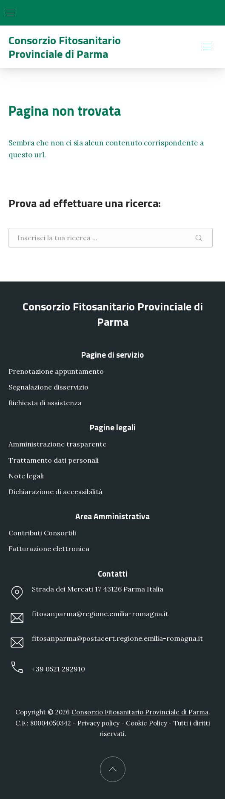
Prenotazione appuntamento (56, 371)
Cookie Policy (146, 723)
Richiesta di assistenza (45, 402)
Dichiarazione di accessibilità (56, 491)
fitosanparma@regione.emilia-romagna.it (88, 617)
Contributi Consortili (42, 533)
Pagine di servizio (112, 354)
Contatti (113, 573)
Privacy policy (98, 723)
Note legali (26, 476)
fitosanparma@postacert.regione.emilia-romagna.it (106, 642)
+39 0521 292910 (47, 667)
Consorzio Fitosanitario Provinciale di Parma (65, 46)
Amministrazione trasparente (57, 444)
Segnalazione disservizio (48, 387)
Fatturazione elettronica (49, 548)
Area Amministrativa (112, 516)
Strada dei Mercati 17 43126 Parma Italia (86, 592)
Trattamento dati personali (54, 459)
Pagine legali (113, 427)
